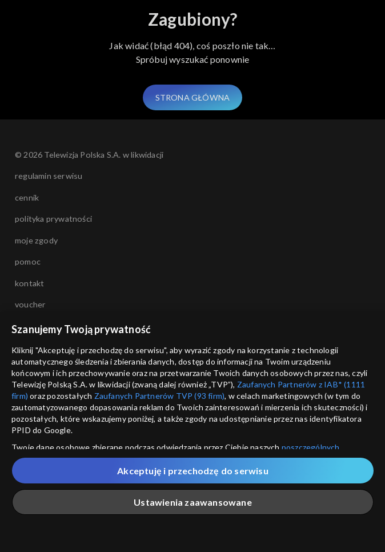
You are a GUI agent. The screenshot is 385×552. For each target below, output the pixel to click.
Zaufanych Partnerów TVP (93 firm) (159, 396)
